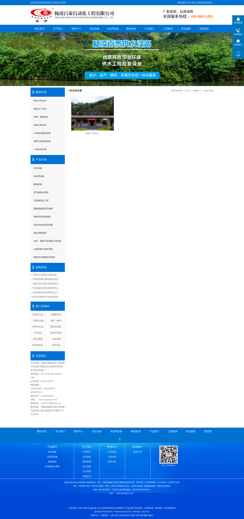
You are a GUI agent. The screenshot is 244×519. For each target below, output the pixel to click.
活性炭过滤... (38, 314)
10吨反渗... (56, 345)
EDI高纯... (38, 333)
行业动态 (112, 456)
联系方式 (137, 452)
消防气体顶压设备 (42, 141)
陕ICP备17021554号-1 (104, 512)
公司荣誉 (87, 471)
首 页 (187, 91)
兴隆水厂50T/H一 (92, 133)
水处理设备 (113, 28)
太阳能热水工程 (41, 200)
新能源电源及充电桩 (43, 208)
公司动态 (112, 452)
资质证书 (87, 476)
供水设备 (94, 28)
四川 (129, 515)
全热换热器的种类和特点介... (46, 292)
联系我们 (204, 28)
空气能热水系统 (41, 192)
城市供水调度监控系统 (44, 257)
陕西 (133, 515)
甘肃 (116, 515)
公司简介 (87, 452)
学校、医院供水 (41, 117)
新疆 (145, 515)
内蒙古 (150, 515)
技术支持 (112, 461)
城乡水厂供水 (40, 109)
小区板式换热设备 (42, 133)
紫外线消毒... (56, 326)
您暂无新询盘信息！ (205, 3)
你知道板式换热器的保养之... (46, 288)
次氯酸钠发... (56, 314)
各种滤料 (56, 339)
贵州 (124, 515)
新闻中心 (76, 28)
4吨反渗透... (38, 339)
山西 (112, 515)
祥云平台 (128, 512)
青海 (141, 515)
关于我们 (58, 28)
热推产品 (94, 515)
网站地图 (181, 3)
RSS (188, 3)
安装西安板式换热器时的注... (46, 279)
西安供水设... (38, 326)
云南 (120, 515)
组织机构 (87, 461)
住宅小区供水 (40, 100)
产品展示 (149, 28)
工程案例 (168, 28)
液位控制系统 (40, 233)
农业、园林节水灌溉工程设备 (47, 241)
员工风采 (87, 466)
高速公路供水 (40, 125)
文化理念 (87, 456)
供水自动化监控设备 (43, 225)
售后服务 (186, 28)
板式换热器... (38, 345)
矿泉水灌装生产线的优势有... (46, 297)
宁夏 (137, 515)
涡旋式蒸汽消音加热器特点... (46, 283)
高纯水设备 (38, 320)
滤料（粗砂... (56, 320)
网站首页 (40, 28)
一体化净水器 (40, 149)
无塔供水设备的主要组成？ (45, 274)
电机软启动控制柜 (42, 216)
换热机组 (131, 28)
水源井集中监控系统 (43, 249)
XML (193, 3)
